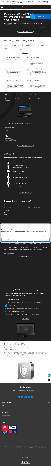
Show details (44, 236)
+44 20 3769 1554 (29, 392)
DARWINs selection (27, 167)
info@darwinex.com (22, 392)
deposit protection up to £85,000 (12, 354)
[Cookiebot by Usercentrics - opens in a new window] (44, 225)
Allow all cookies (41, 239)
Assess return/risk (17, 173)
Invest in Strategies (25, 145)
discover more (25, 220)
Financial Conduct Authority (35, 353)
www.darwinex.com (19, 446)
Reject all (9, 239)
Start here (25, 31)
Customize (26, 239)
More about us (25, 359)
